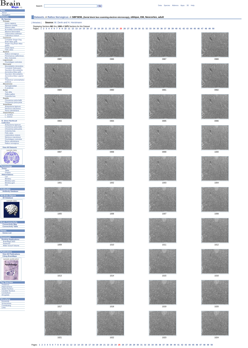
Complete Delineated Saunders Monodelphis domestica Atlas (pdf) (14, 70)
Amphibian (7, 104)
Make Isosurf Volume (11, 245)
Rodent (6, 52)
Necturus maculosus (13, 108)
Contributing (6, 305)
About (4, 13)
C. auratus (9, 115)
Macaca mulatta (11, 25)
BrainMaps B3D (9, 241)
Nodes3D (6, 243)
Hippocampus (7, 287)
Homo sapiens (10, 23)
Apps (183, 5)
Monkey (8, 179)
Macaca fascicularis (12, 31)
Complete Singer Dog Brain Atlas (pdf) (13, 41)
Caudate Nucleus (8, 291)
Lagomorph (8, 60)
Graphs (8, 172)
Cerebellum (6, 293)
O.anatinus (9, 88)
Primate (6, 21)
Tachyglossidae (11, 86)
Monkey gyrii (10, 183)
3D (188, 5)
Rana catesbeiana (12, 110)
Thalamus (5, 285)
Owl (6, 185)
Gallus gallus (10, 94)
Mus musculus (10, 58)
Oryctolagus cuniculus (13, 62)
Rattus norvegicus (12, 54)
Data (160, 5)
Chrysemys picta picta (13, 102)
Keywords (5, 301)
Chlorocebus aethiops (13, 33)
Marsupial (7, 64)
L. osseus (8, 117)
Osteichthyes (8, 113)
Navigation (6, 15)
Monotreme (7, 84)
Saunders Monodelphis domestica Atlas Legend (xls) (14, 76)
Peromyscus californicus (14, 56)
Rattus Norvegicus (58, 17)
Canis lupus (9, 48)
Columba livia (10, 96)
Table (7, 170)
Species (167, 5)
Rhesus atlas (10, 27)
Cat (6, 177)
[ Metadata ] (36, 23)
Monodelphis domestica (14, 66)
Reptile (6, 98)
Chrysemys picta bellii (13, 100)
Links (4, 307)
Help (193, 5)
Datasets (39, 17)
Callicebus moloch (12, 36)
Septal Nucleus (7, 289)
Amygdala (5, 295)
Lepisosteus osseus (12, 135)
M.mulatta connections (13, 29)
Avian (5, 90)
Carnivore (7, 38)
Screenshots (6, 303)
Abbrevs (175, 5)
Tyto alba (8, 92)
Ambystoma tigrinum (13, 106)
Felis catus (9, 50)
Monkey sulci (10, 181)
